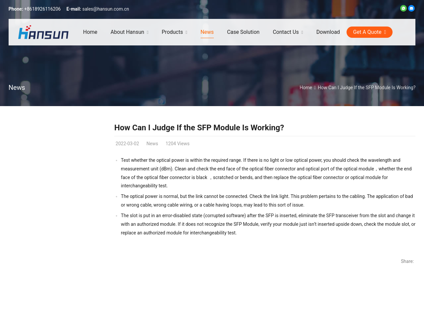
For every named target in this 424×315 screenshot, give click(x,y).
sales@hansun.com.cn (105, 9)
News (17, 88)
